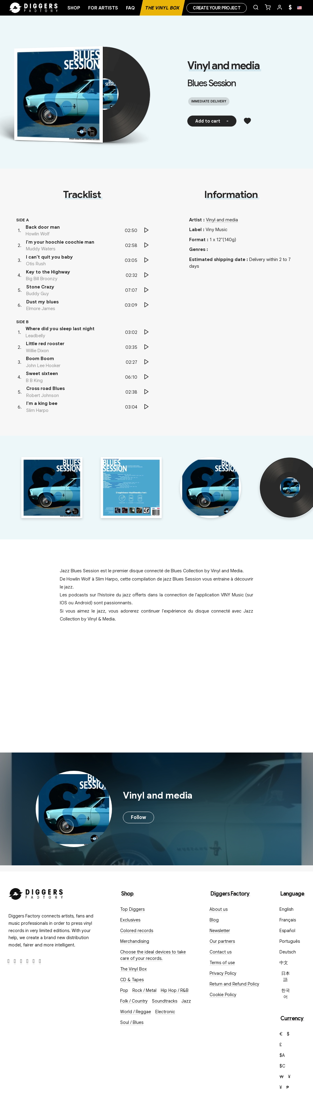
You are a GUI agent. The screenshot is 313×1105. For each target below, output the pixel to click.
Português (289, 941)
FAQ (130, 8)
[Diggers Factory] (36, 893)
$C (282, 1066)
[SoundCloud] (34, 961)
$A (282, 1055)
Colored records (136, 930)
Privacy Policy (223, 973)
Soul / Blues (131, 1022)
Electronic (165, 1011)
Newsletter (220, 930)
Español (287, 930)
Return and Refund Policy (234, 984)
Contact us (221, 952)
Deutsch (287, 952)
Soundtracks (164, 1001)
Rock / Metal (144, 990)
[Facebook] (8, 961)
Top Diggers (132, 909)
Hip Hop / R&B (175, 990)
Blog (214, 920)
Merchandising (134, 941)
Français (287, 920)
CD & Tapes (132, 979)
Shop (73, 8)
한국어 (285, 994)
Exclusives (130, 920)
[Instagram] (21, 961)
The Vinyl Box (162, 8)
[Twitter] (15, 961)
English (286, 909)
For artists (103, 8)
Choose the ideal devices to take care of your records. (153, 955)
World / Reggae (135, 1011)
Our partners (222, 941)
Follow (138, 817)
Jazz (186, 1001)
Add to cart (211, 121)
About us (219, 909)
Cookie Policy (223, 994)
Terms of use (222, 962)
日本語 (285, 976)
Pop (124, 990)
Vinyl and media (223, 65)
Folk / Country (134, 1001)
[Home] (33, 8)
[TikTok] (40, 961)
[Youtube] (27, 961)
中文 (283, 962)
